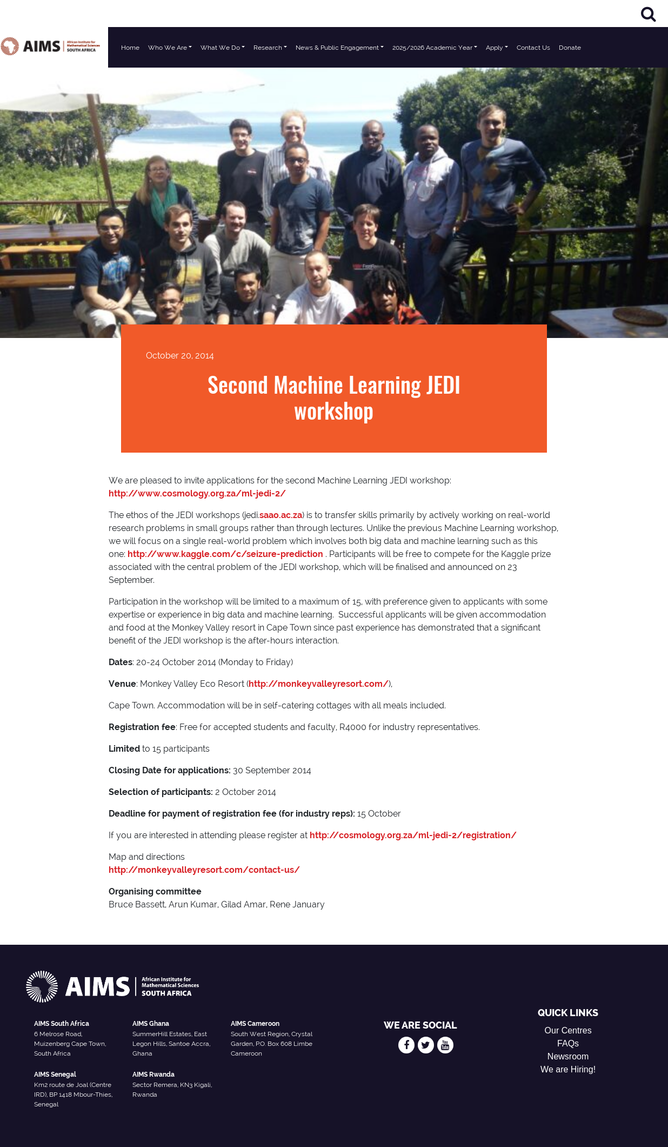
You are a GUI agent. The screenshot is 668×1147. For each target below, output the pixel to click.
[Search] (648, 14)
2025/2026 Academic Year (432, 47)
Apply (494, 47)
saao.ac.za (280, 515)
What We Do (220, 47)
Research (267, 47)
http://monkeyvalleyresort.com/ (319, 684)
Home (130, 47)
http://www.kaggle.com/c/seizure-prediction (225, 554)
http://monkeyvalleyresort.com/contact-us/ (204, 870)
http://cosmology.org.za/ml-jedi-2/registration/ (413, 835)
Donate (570, 47)
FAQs (568, 1043)
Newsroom (568, 1056)
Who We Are (167, 47)
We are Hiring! (568, 1069)
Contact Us (533, 47)
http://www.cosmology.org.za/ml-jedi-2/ (197, 493)
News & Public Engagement (337, 47)
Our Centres (568, 1030)
